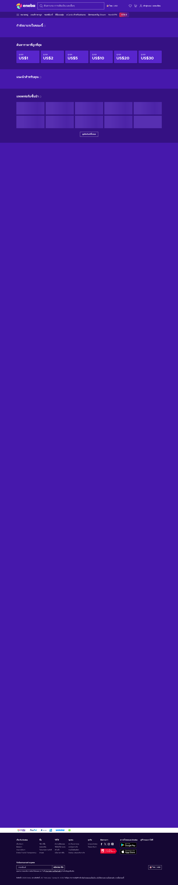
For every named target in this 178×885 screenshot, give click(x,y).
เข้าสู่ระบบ (145, 5)
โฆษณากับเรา (92, 847)
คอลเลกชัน (42, 847)
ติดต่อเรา (19, 847)
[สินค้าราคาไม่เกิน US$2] (52, 412)
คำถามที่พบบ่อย (60, 844)
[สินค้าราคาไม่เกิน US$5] (76, 412)
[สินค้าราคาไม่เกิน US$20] (125, 412)
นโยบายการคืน (59, 852)
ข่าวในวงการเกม (73, 844)
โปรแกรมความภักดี (45, 850)
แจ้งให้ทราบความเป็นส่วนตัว (105, 878)
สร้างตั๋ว (57, 850)
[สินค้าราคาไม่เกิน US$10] (101, 412)
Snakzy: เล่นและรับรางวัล (76, 852)
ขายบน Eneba (92, 844)
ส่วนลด (41, 852)
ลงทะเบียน (157, 6)
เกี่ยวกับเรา (19, 844)
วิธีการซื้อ (42, 844)
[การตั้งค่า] (112, 6)
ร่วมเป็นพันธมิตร (73, 850)
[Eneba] (25, 6)
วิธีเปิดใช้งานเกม (60, 847)
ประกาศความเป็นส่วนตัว (53, 871)
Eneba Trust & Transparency (26, 852)
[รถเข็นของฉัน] (135, 5)
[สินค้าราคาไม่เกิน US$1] (28, 412)
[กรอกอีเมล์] (34, 867)
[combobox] (71, 6)
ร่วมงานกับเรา (20, 850)
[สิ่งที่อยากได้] (130, 5)
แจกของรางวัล (73, 847)
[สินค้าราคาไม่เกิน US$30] (150, 412)
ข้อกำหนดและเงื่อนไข (89, 878)
